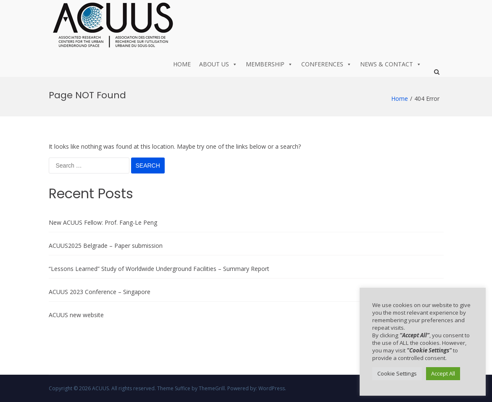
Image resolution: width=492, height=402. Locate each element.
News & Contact (390, 64)
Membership (269, 64)
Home (182, 64)
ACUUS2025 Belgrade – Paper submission (106, 246)
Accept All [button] (443, 373)
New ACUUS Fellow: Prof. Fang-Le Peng (103, 222)
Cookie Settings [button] (397, 373)
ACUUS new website (76, 315)
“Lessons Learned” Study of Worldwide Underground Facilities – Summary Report (159, 269)
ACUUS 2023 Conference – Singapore (99, 292)
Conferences (326, 64)
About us (218, 64)
